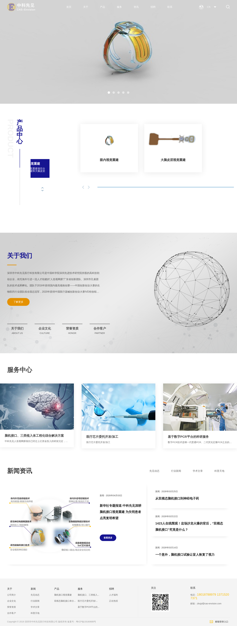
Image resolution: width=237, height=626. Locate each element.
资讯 (136, 7)
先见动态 (35, 595)
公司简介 (11, 595)
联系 (169, 7)
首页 (68, 7)
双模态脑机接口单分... (65, 601)
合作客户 (11, 613)
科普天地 (35, 613)
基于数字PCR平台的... (88, 607)
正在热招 (113, 601)
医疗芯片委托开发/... (88, 601)
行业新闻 (35, 601)
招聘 (153, 7)
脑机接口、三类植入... (88, 595)
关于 (85, 7)
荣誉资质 (11, 607)
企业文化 (11, 601)
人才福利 (113, 595)
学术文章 (35, 607)
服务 (119, 7)
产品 (102, 7)
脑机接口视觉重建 (63, 595)
